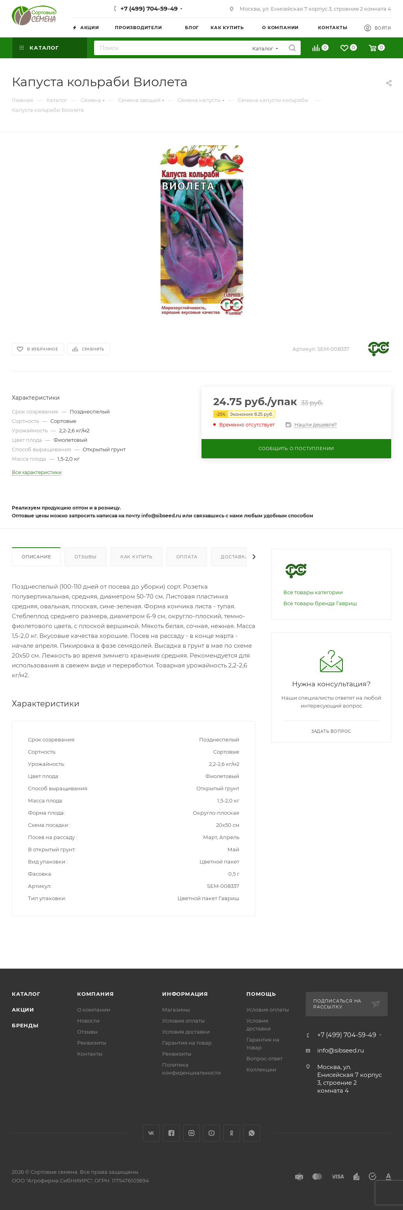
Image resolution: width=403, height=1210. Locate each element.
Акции (23, 1009)
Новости (88, 1020)
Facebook (171, 1133)
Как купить (136, 557)
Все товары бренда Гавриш (320, 603)
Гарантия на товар (187, 1043)
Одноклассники (231, 1133)
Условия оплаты (183, 1020)
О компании (93, 1009)
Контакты (89, 1054)
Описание (36, 557)
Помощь (261, 994)
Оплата (187, 557)
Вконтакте (151, 1133)
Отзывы (85, 557)
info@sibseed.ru (340, 1050)
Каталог (26, 994)
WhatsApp (251, 1133)
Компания (95, 994)
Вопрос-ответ (264, 1058)
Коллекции (261, 1069)
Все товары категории (313, 592)
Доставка (234, 557)
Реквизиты (91, 1043)
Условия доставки (186, 1031)
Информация (185, 994)
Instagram (191, 1133)
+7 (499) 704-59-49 (149, 8)
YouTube (211, 1133)
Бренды (25, 1025)
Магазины (176, 1009)
